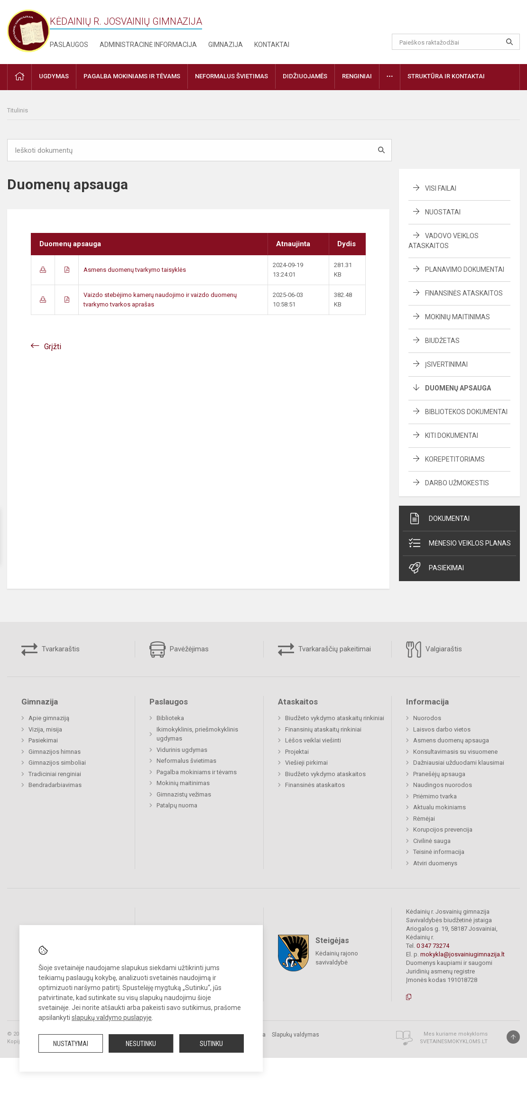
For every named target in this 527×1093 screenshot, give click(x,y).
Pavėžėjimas (179, 649)
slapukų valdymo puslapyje (112, 1017)
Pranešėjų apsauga (439, 774)
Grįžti (52, 346)
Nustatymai (70, 1043)
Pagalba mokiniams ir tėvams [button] (131, 76)
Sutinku (211, 1043)
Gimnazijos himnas (54, 751)
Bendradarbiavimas (55, 784)
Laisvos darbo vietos (442, 729)
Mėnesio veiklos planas (459, 543)
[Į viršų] (513, 1037)
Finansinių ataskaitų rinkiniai (323, 729)
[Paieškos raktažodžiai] (456, 42)
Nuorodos (427, 718)
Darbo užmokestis (457, 483)
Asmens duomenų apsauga (451, 740)
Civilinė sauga (432, 840)
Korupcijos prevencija (442, 829)
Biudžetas (442, 340)
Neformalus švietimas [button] (231, 76)
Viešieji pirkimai (306, 762)
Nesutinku (141, 1043)
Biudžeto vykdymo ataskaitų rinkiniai (334, 718)
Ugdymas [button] (54, 76)
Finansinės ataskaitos (464, 293)
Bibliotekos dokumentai (466, 412)
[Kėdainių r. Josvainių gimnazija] (28, 30)
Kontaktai (271, 44)
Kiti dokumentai (451, 435)
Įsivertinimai (446, 364)
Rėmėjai (424, 818)
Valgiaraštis (434, 649)
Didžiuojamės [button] (305, 76)
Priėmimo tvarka (435, 796)
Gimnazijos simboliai (57, 762)
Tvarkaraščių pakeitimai (324, 649)
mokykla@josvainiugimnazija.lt (462, 954)
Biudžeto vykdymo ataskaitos (325, 774)
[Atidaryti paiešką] (509, 41)
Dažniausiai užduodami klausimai (458, 762)
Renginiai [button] (357, 76)
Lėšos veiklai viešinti (313, 740)
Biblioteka (170, 718)
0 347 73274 (432, 945)
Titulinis (17, 110)
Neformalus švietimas (186, 760)
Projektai (297, 751)
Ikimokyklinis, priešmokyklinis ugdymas (197, 734)
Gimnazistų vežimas (184, 794)
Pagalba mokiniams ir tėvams (197, 772)
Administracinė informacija (148, 44)
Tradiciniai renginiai (54, 774)
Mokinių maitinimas (457, 317)
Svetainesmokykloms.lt (454, 1041)
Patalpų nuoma (177, 805)
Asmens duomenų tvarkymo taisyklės (134, 269)
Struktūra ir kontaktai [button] (446, 76)
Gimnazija (225, 44)
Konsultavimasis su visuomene (455, 751)
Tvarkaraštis (50, 649)
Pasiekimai (435, 568)
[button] (455, 20)
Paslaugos (69, 44)
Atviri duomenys (435, 863)
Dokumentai (438, 518)
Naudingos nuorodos (442, 784)
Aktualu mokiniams (439, 807)
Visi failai (440, 188)
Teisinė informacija (438, 851)
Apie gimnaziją (48, 718)
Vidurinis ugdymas (182, 749)
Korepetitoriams (455, 459)
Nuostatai (443, 212)
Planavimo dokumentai (464, 269)
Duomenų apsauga (458, 388)
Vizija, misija (45, 729)
